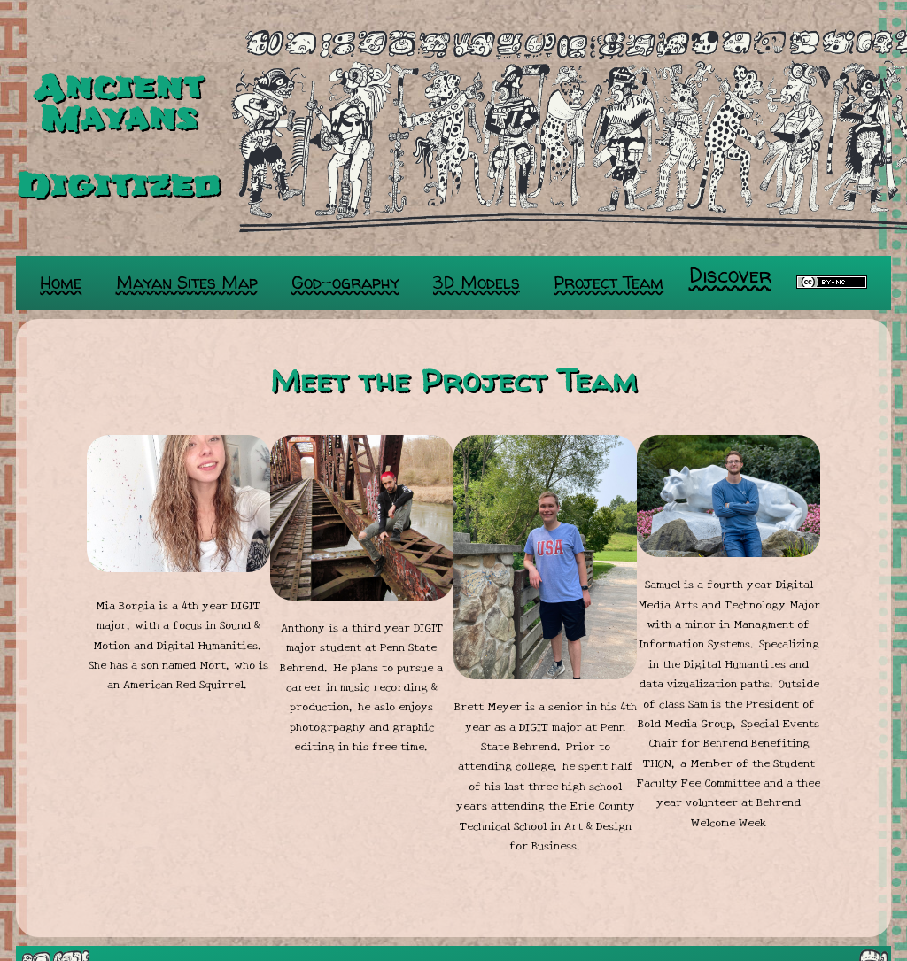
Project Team (608, 282)
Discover (730, 275)
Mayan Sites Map (187, 282)
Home (60, 282)
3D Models (476, 282)
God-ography (345, 282)
